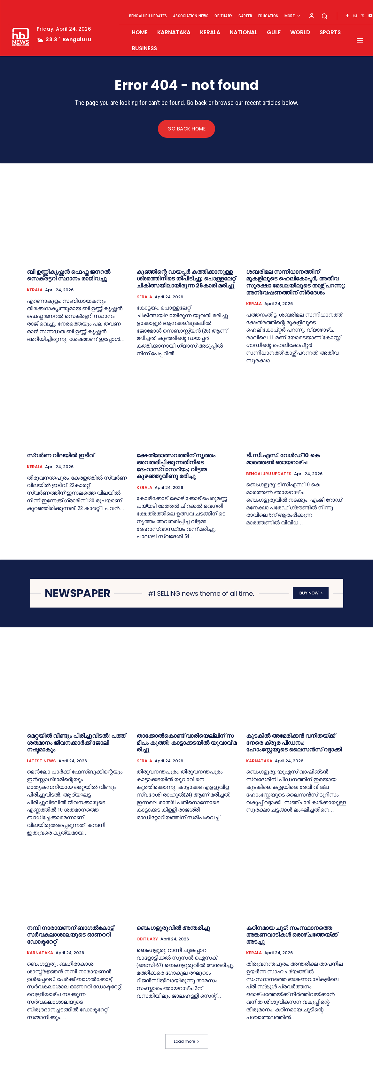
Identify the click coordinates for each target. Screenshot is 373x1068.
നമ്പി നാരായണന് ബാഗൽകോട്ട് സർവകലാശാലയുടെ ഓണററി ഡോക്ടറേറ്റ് (70, 935)
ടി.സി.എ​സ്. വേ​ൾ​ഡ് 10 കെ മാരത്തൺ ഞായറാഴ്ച (283, 459)
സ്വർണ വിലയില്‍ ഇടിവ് (60, 455)
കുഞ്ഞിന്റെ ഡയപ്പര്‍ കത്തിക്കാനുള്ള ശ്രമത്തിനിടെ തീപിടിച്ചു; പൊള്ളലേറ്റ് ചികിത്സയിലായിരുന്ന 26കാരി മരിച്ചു (186, 278)
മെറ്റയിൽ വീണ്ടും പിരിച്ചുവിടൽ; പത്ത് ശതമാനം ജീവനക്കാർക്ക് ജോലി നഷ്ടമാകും (76, 743)
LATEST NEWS (41, 761)
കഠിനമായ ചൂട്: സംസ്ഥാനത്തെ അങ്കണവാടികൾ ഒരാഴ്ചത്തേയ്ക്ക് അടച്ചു (291, 935)
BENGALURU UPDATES (268, 473)
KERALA (35, 290)
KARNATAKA (259, 761)
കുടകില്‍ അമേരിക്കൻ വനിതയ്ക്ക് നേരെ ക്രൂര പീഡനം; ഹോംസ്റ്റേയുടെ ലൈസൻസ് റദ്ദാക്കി (294, 743)
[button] (324, 16)
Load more (186, 1041)
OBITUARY (147, 939)
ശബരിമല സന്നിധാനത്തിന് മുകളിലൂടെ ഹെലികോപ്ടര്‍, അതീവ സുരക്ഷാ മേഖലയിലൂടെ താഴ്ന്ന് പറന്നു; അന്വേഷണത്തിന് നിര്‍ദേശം (295, 282)
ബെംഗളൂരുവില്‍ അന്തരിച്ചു (173, 928)
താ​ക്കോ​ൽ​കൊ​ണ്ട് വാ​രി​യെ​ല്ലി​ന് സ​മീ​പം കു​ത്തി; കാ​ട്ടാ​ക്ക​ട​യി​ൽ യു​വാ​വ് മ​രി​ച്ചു (186, 743)
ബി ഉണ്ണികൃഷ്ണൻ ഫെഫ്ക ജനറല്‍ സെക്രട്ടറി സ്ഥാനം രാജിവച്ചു (68, 275)
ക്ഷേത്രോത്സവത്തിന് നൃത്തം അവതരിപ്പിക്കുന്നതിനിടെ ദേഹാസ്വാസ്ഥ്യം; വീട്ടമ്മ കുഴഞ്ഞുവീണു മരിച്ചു (175, 466)
